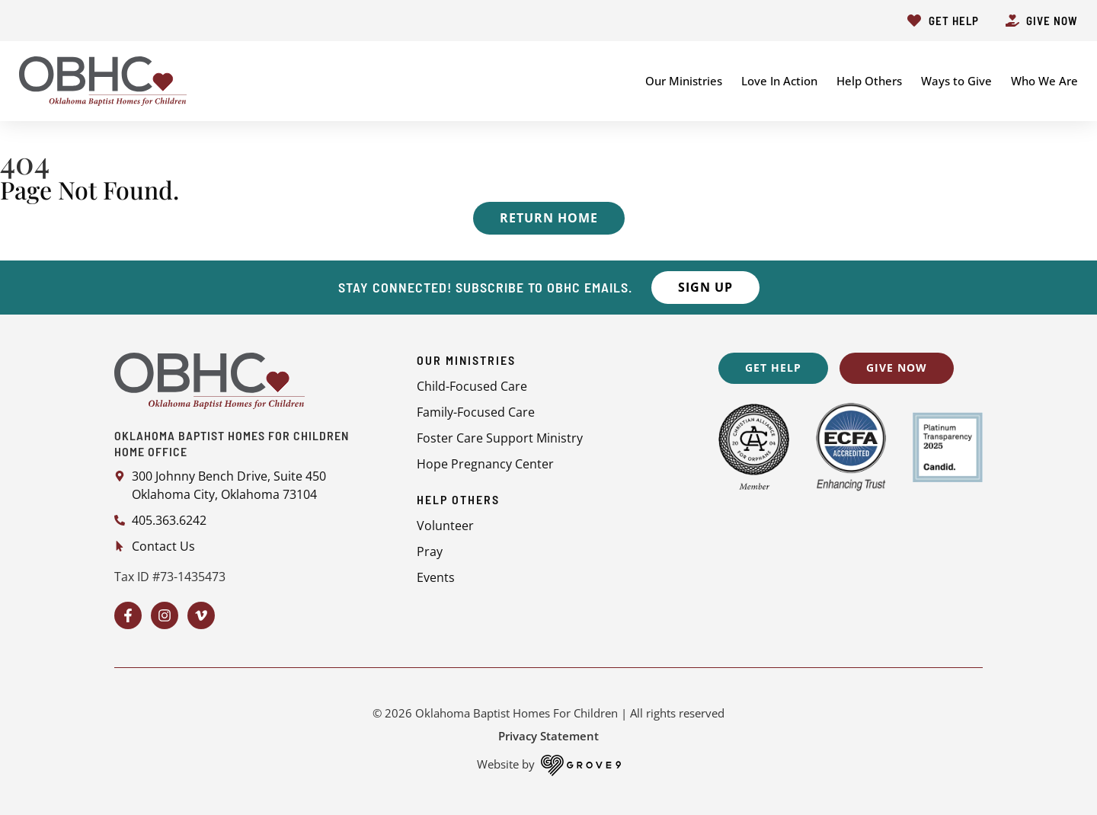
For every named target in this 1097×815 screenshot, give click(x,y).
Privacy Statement (548, 735)
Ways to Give (956, 80)
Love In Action (779, 80)
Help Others (869, 80)
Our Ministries (683, 80)
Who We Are (1044, 80)
